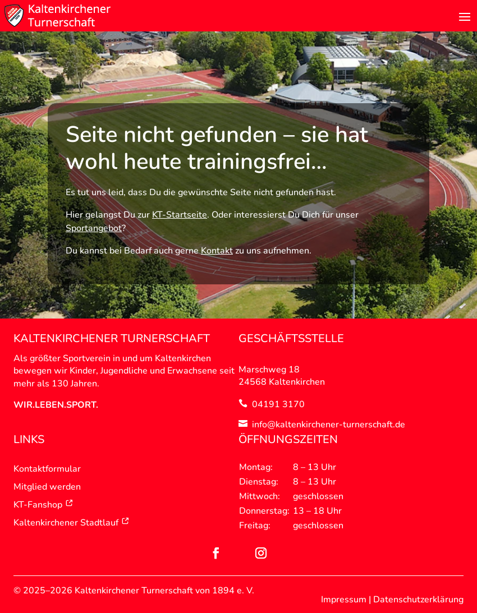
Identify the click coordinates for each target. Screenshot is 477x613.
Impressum (343, 599)
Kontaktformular (47, 469)
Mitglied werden (47, 487)
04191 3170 (278, 404)
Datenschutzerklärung (418, 599)
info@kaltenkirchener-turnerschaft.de (328, 424)
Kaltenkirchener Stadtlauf (71, 523)
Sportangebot (94, 228)
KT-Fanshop (43, 505)
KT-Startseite (179, 215)
